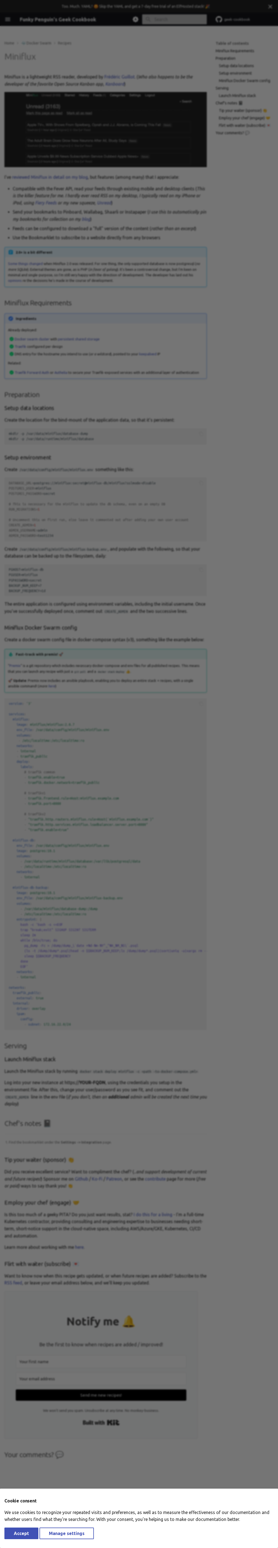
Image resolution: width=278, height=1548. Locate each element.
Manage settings (66, 1533)
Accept (21, 1533)
